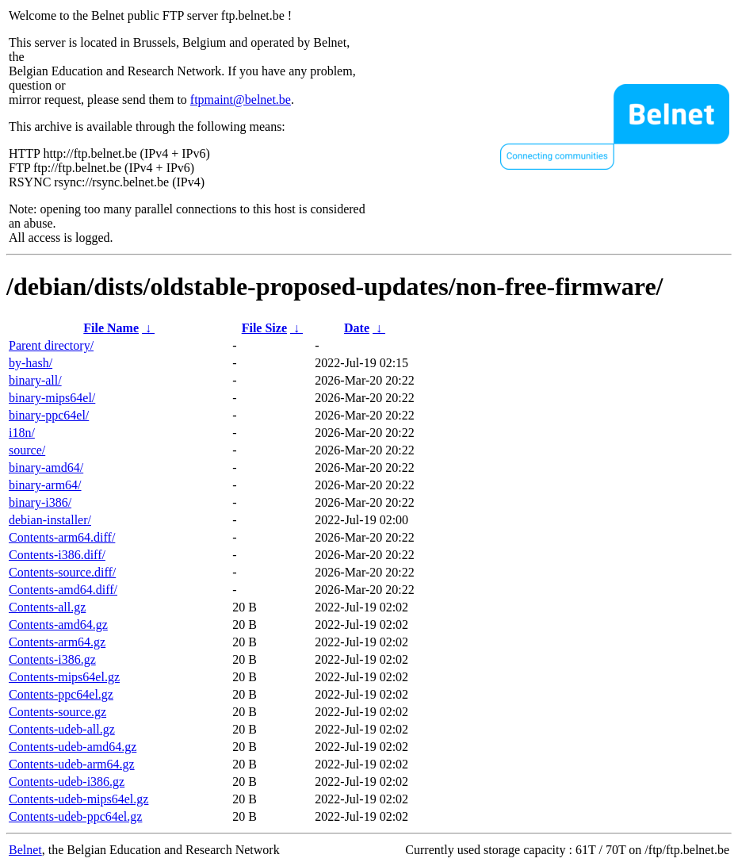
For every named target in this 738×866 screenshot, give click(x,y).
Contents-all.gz (47, 607)
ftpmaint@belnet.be (240, 99)
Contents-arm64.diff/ (62, 537)
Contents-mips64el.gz (64, 677)
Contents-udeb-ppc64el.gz (75, 816)
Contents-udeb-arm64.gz (72, 764)
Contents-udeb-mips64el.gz (78, 799)
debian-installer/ (50, 520)
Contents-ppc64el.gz (61, 694)
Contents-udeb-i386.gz (66, 781)
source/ (27, 450)
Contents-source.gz (57, 711)
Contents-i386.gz (52, 659)
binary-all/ (35, 380)
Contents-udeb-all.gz (62, 729)
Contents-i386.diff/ (57, 554)
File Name (111, 328)
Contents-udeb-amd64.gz (72, 746)
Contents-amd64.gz (58, 624)
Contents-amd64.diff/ (63, 589)
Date (356, 328)
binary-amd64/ (46, 467)
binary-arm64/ (45, 485)
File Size (264, 328)
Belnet (25, 849)
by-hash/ (30, 363)
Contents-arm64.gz (57, 642)
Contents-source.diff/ (62, 572)
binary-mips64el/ (52, 397)
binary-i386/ (40, 502)
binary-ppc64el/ (49, 415)
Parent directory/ (51, 345)
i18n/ (22, 432)
